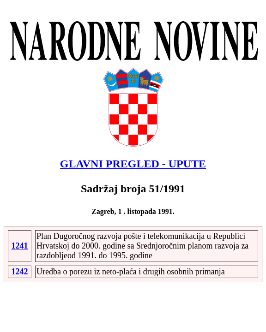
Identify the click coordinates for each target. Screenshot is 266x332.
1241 (19, 245)
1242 (19, 271)
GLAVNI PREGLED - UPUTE (133, 164)
